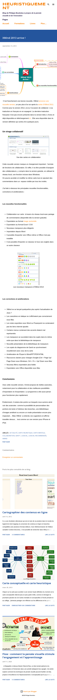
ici (30, 118)
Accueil (5, 24)
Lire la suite (50, 535)
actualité (13, 433)
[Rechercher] (48, 3)
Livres (32, 24)
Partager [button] (6, 442)
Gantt (18, 436)
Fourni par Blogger (28, 691)
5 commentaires (18, 680)
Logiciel (24, 436)
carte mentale (39, 433)
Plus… (44, 24)
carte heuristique (25, 433)
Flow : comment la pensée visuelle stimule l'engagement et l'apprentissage (28, 655)
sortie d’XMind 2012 (45, 105)
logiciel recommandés (37, 436)
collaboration (8, 436)
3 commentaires (18, 535)
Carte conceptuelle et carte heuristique (26, 583)
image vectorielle (30, 221)
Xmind (4, 439)
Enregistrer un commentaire (12, 457)
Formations (19, 24)
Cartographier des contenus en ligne (24, 512)
